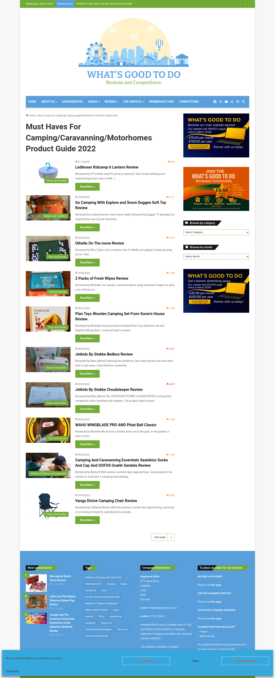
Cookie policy (12, 671)
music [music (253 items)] (116, 610)
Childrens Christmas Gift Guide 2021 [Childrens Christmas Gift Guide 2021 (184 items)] (103, 577)
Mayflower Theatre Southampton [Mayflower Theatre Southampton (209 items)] (102, 603)
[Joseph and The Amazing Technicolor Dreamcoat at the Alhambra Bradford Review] (36, 618)
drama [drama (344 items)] (124, 584)
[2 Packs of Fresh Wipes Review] (48, 283)
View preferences (245, 661)
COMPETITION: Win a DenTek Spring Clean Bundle (104, 3)
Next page (163, 537)
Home (32, 101)
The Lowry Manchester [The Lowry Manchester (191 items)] (96, 636)
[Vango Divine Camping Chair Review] (48, 506)
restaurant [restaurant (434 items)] (90, 623)
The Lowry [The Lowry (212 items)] (122, 629)
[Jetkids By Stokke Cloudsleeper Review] (48, 394)
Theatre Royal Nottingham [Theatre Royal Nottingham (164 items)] (98, 629)
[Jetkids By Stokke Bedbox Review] (48, 359)
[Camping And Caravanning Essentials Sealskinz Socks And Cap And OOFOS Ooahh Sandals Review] (48, 465)
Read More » (87, 186)
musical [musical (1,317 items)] (89, 616)
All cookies (146, 661)
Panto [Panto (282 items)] (101, 616)
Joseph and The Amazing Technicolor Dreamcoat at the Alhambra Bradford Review (62, 622)
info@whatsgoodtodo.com (162, 607)
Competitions (189, 101)
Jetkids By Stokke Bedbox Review (104, 354)
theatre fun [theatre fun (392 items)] (106, 623)
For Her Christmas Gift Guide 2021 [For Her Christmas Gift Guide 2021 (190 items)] (102, 597)
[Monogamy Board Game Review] (36, 583)
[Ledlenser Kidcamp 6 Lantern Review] (48, 172)
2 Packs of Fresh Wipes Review (102, 278)
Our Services (132, 101)
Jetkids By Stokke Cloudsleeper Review (108, 389)
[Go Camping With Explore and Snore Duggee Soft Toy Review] (48, 207)
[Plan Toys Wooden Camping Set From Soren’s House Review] (48, 319)
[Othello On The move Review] (48, 248)
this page (216, 584)
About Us (47, 101)
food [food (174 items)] (104, 590)
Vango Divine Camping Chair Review (106, 500)
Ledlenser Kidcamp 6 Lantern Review (106, 167)
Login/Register (72, 101)
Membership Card (161, 101)
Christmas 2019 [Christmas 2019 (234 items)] (93, 584)
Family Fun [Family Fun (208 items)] (90, 590)
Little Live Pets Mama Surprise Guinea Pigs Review (63, 600)
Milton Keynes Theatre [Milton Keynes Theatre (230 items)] (96, 610)
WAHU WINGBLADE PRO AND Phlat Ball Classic (116, 425)
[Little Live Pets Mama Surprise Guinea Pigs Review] (36, 602)
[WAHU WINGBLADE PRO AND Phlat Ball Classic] (48, 430)
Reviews (110, 101)
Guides (92, 101)
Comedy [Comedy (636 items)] (111, 584)
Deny (195, 661)
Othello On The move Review (99, 243)
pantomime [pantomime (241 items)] (115, 616)
